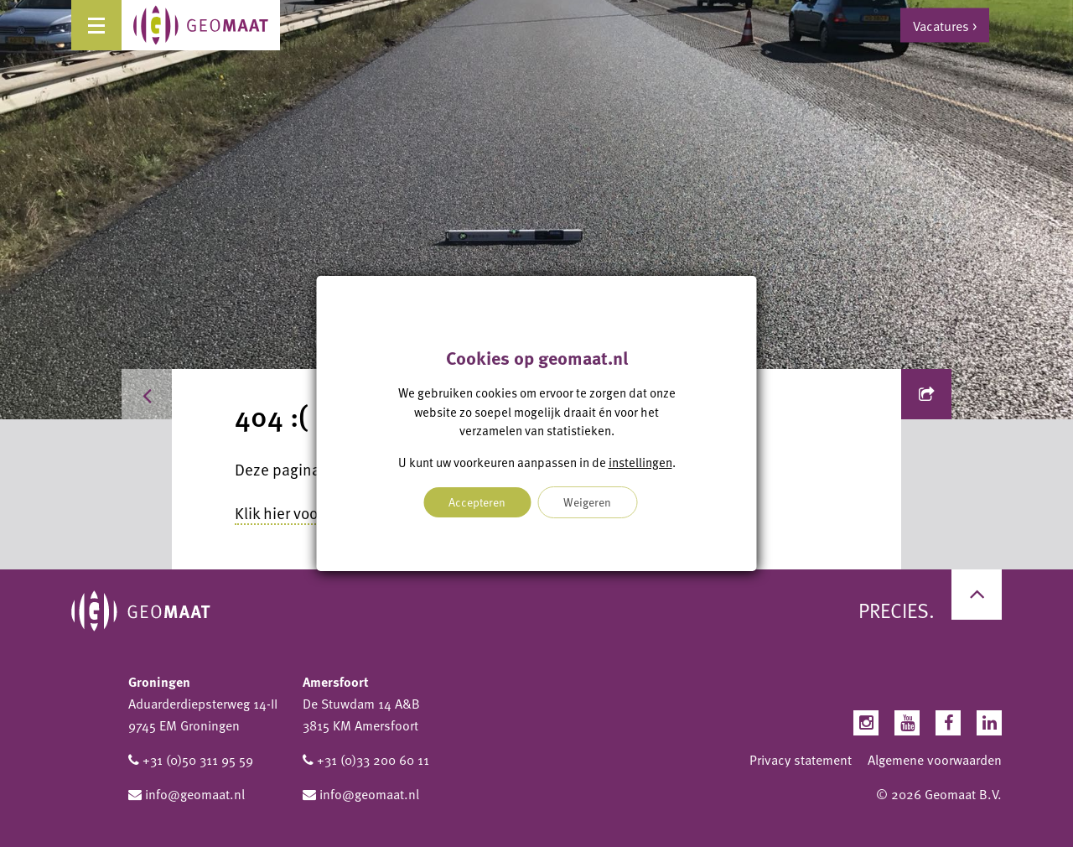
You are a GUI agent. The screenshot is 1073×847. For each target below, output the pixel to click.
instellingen (640, 462)
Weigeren (587, 502)
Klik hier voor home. (302, 513)
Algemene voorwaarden (935, 760)
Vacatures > (945, 25)
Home (174, 394)
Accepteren (476, 502)
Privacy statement (800, 760)
